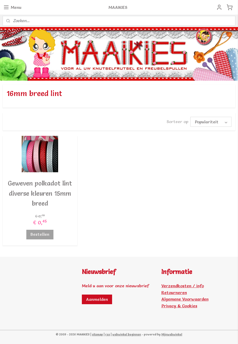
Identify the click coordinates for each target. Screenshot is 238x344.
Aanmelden (97, 299)
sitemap (97, 334)
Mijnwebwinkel (171, 334)
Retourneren (174, 292)
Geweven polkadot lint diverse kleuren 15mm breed (40, 193)
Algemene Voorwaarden (185, 299)
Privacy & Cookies (179, 305)
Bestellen (39, 234)
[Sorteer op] (211, 121)
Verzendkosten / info (182, 285)
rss (107, 334)
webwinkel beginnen (126, 334)
